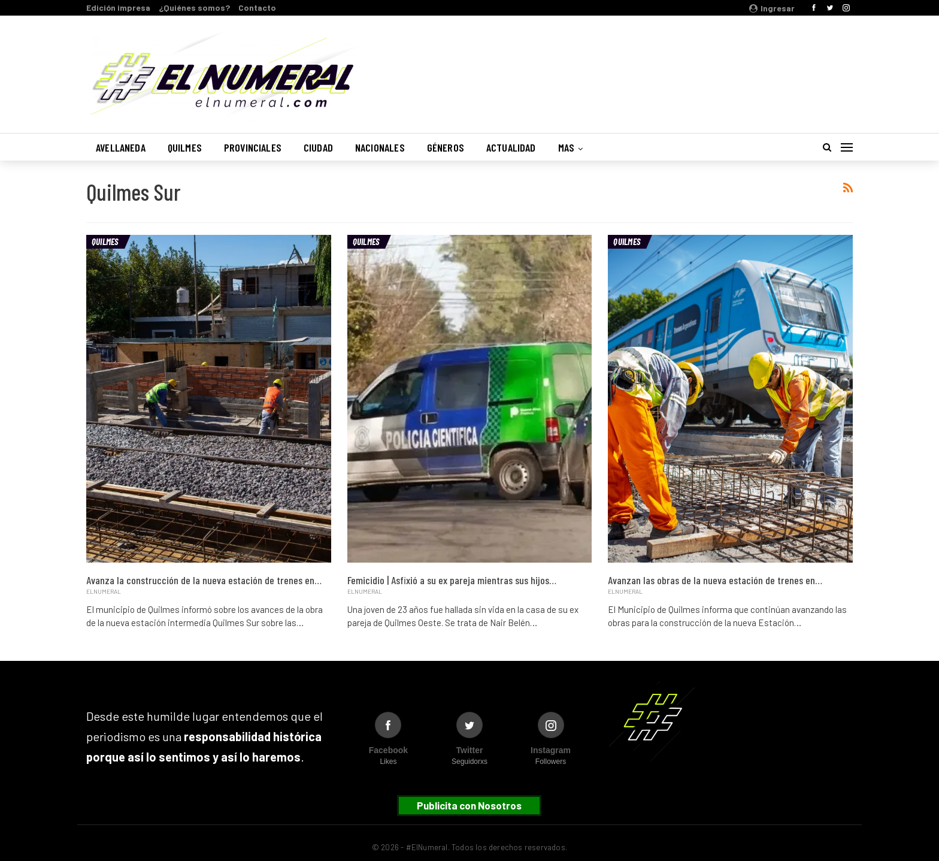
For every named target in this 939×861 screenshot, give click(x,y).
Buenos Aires (699, 68)
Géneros (445, 147)
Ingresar (772, 8)
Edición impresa (118, 7)
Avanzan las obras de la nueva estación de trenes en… (715, 580)
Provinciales (252, 147)
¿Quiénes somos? (194, 7)
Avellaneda (121, 147)
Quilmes (185, 147)
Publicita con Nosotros (469, 805)
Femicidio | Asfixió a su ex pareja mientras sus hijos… (451, 580)
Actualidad (511, 147)
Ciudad (318, 147)
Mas (566, 147)
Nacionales (380, 147)
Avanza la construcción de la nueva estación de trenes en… (204, 580)
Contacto (257, 7)
